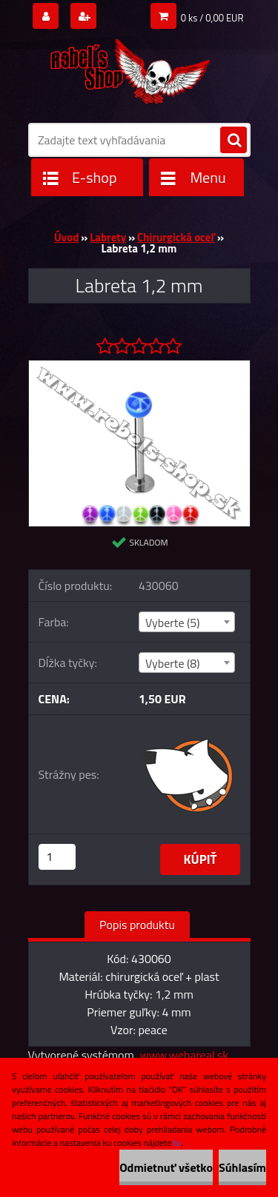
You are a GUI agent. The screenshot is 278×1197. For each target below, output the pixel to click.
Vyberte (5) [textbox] (172, 622)
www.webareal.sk (183, 1055)
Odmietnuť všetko (166, 1167)
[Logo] (130, 68)
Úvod (66, 237)
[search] (233, 141)
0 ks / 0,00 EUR (212, 17)
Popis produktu (137, 924)
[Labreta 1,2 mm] (139, 366)
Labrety (108, 237)
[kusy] (57, 857)
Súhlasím (242, 1167)
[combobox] (187, 621)
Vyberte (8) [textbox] (172, 663)
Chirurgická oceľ (176, 237)
